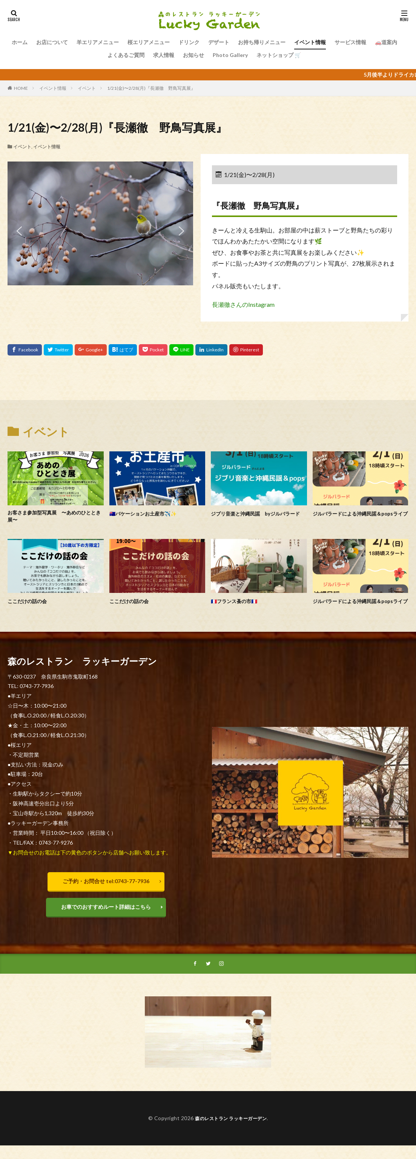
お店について (52, 42)
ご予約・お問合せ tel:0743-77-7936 (106, 892)
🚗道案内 (386, 42)
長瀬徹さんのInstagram (243, 304)
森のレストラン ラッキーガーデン (231, 1133)
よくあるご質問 (125, 55)
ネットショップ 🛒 (278, 55)
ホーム (20, 42)
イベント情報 (310, 42)
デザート (218, 42)
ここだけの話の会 (30, 603)
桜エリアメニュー (148, 42)
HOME (21, 88)
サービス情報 (350, 42)
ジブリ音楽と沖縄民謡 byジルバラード (256, 517)
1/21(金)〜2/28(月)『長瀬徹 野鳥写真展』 (151, 88)
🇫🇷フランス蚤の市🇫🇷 (238, 603)
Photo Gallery (230, 55)
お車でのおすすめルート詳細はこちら (106, 919)
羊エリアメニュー (98, 42)
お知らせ (193, 55)
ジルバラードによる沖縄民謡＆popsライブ (359, 517)
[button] (19, 231)
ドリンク (189, 42)
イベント (87, 88)
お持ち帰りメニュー (262, 42)
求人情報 (163, 55)
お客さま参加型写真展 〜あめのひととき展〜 (53, 517)
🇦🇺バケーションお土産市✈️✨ (148, 513)
